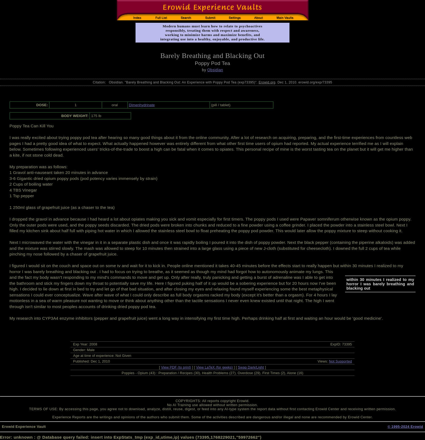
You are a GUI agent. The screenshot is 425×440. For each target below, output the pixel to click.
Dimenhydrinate (142, 105)
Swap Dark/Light (251, 367)
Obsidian (215, 70)
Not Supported (340, 361)
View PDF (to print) (176, 367)
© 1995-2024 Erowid (405, 427)
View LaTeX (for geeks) (214, 367)
